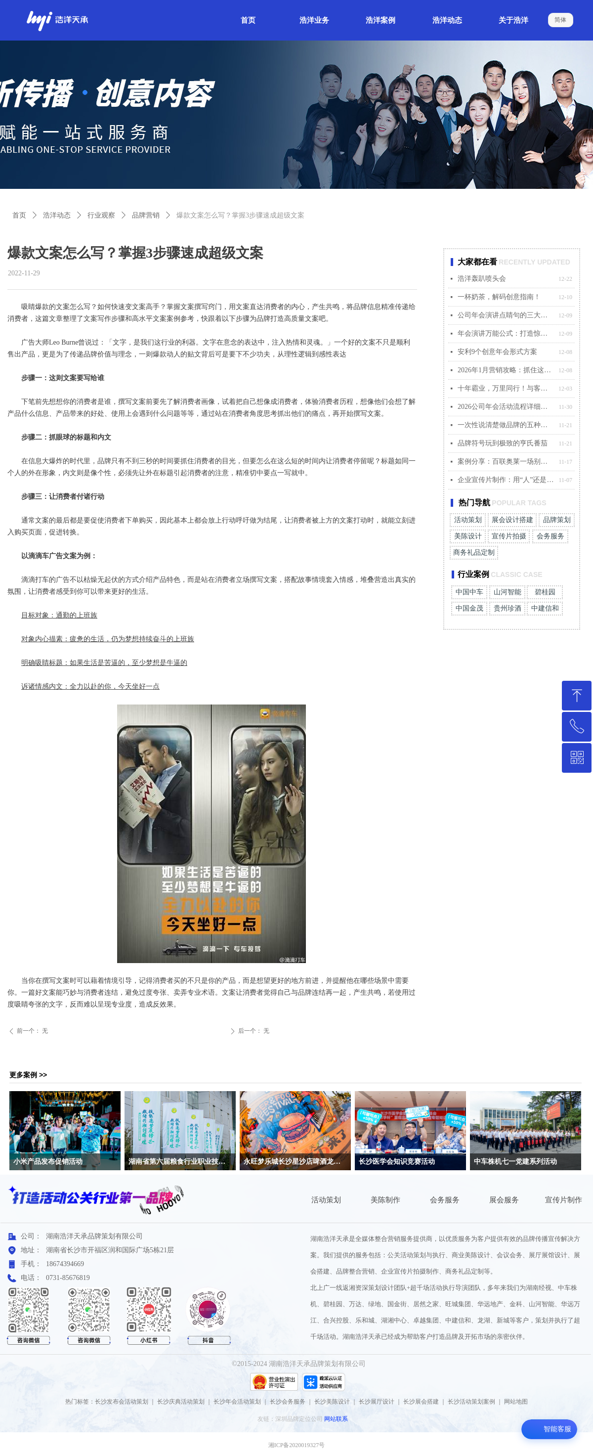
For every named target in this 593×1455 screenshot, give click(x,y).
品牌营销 (146, 215)
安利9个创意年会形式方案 (497, 351)
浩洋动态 (57, 215)
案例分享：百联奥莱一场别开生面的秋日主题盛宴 (505, 461)
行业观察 (101, 215)
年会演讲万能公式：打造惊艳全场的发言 (505, 333)
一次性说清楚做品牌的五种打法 (505, 425)
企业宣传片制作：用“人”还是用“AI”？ (505, 480)
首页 (19, 215)
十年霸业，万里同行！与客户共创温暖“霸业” (505, 388)
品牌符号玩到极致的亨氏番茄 (503, 443)
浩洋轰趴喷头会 (482, 278)
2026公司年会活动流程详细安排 (505, 406)
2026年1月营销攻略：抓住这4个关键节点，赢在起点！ (505, 370)
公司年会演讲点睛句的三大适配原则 (505, 315)
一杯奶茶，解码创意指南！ (499, 297)
